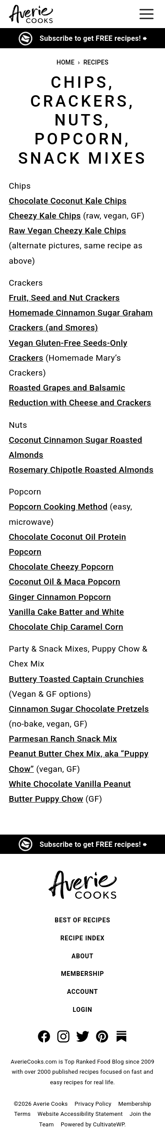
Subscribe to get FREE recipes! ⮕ (93, 38)
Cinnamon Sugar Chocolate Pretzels (79, 709)
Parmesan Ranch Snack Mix (63, 739)
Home (65, 62)
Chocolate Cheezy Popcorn (61, 567)
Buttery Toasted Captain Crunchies (76, 679)
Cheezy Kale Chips (45, 216)
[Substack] (121, 1036)
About (82, 956)
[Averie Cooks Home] (31, 14)
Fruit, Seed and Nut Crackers (64, 298)
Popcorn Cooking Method (58, 507)
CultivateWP (108, 1124)
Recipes (95, 62)
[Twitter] (82, 1036)
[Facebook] (44, 1036)
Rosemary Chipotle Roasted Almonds (81, 470)
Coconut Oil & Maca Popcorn (65, 582)
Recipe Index (82, 938)
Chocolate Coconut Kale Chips (68, 201)
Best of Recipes (82, 920)
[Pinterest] (102, 1036)
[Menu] (146, 14)
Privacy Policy (93, 1103)
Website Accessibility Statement (80, 1114)
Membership (82, 973)
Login (82, 1009)
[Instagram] (63, 1036)
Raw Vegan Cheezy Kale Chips (67, 231)
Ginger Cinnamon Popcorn (60, 597)
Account (82, 991)
